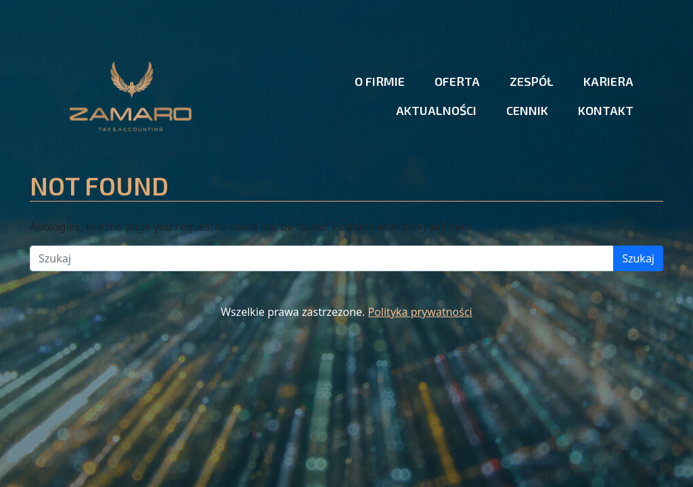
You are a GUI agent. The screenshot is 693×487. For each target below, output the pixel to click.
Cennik (527, 110)
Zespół (532, 81)
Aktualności (436, 110)
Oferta (457, 81)
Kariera (608, 81)
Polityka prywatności (420, 311)
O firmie (380, 81)
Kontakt (605, 110)
